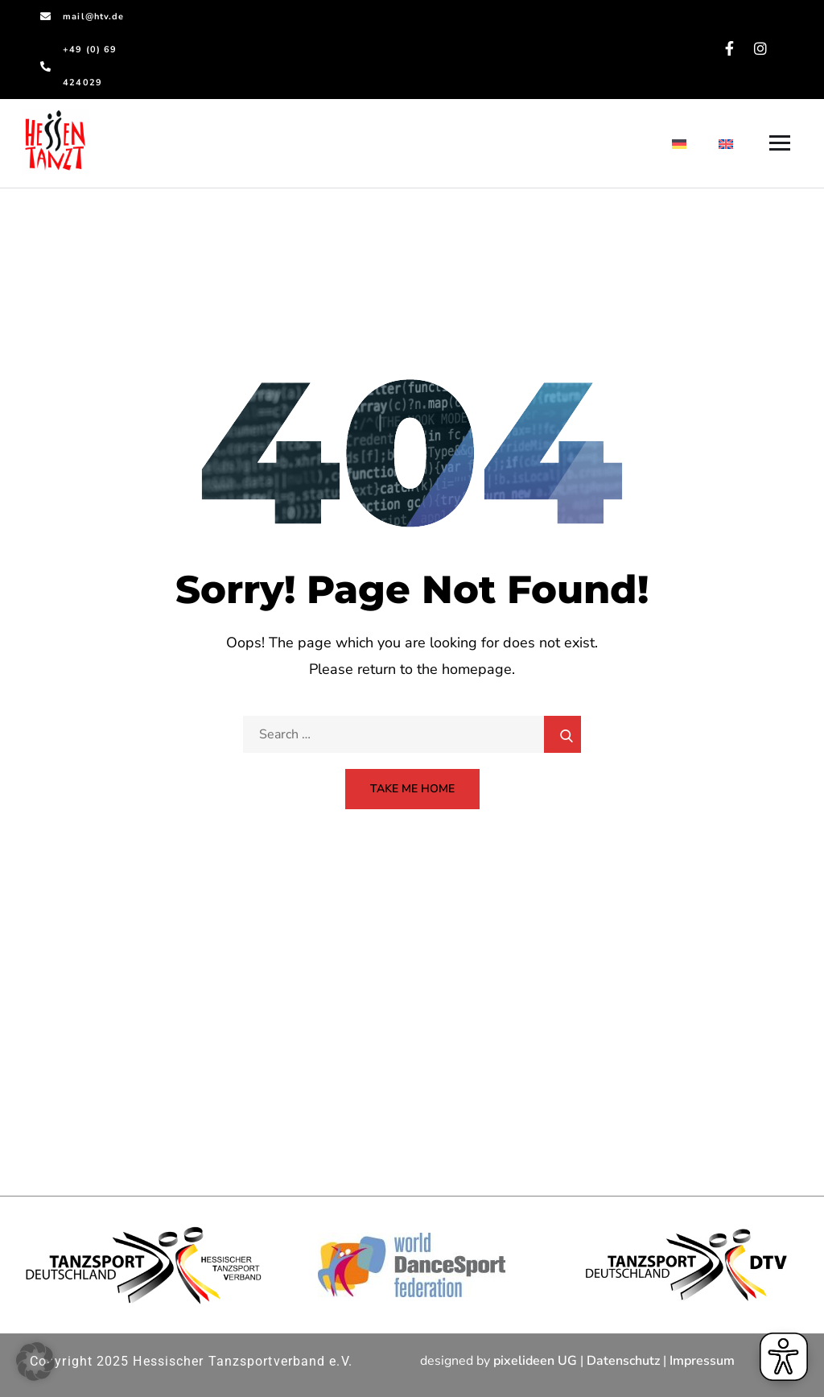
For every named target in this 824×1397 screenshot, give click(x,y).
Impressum (702, 1361)
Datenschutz (623, 1361)
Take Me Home (412, 788)
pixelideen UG (535, 1361)
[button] (35, 1361)
